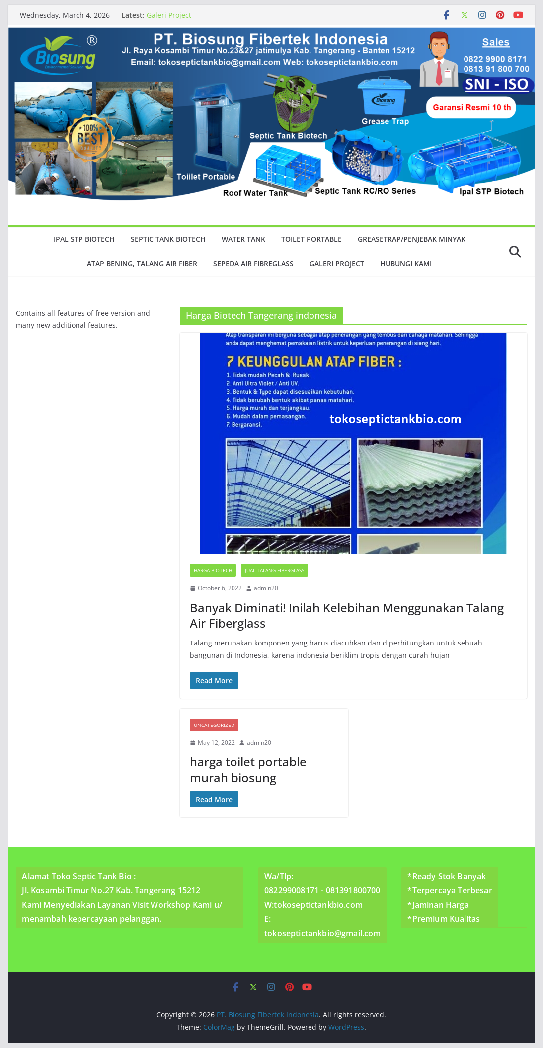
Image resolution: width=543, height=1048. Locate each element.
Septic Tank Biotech (168, 238)
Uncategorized (214, 725)
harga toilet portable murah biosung (248, 769)
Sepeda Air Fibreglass (253, 263)
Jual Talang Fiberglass (274, 570)
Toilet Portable (311, 238)
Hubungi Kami (406, 263)
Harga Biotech (213, 570)
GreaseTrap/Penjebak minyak (411, 238)
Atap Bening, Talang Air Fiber (142, 263)
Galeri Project (169, 15)
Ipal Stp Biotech (84, 238)
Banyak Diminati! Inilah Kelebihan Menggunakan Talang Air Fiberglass (347, 615)
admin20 (266, 588)
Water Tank (243, 238)
